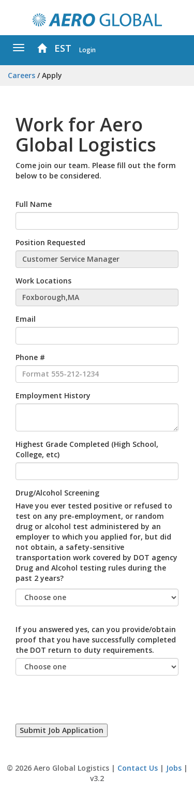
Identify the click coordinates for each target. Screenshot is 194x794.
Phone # (30, 357)
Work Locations (43, 281)
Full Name (34, 204)
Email (26, 319)
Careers (21, 75)
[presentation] (94, 703)
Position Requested (50, 242)
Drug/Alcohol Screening (57, 493)
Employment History (53, 395)
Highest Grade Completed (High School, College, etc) (87, 449)
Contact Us (137, 768)
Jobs (174, 768)
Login (87, 50)
